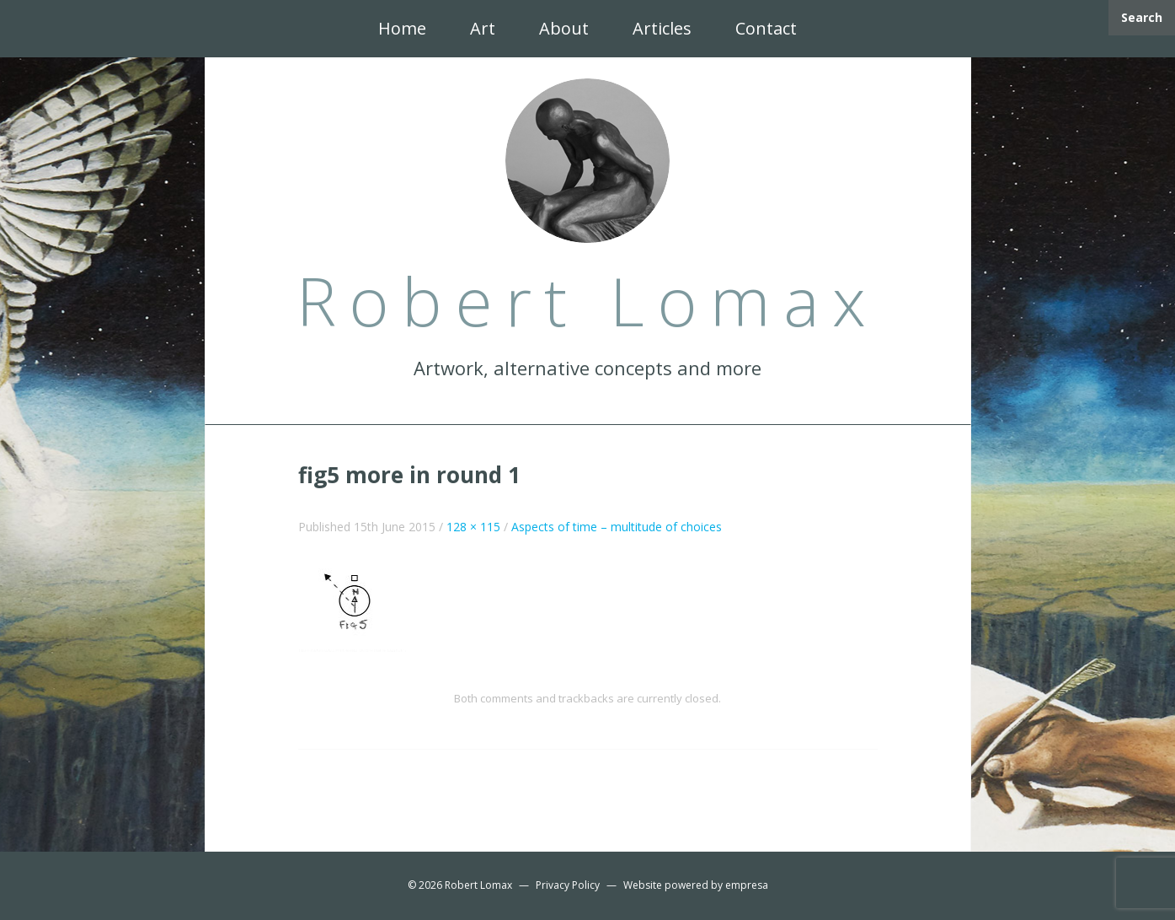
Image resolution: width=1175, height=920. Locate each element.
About (564, 28)
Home (402, 28)
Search (1141, 17)
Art (482, 28)
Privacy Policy (568, 885)
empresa (746, 885)
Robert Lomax (478, 885)
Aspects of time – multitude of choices (616, 527)
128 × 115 (473, 527)
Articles (662, 28)
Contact (766, 28)
